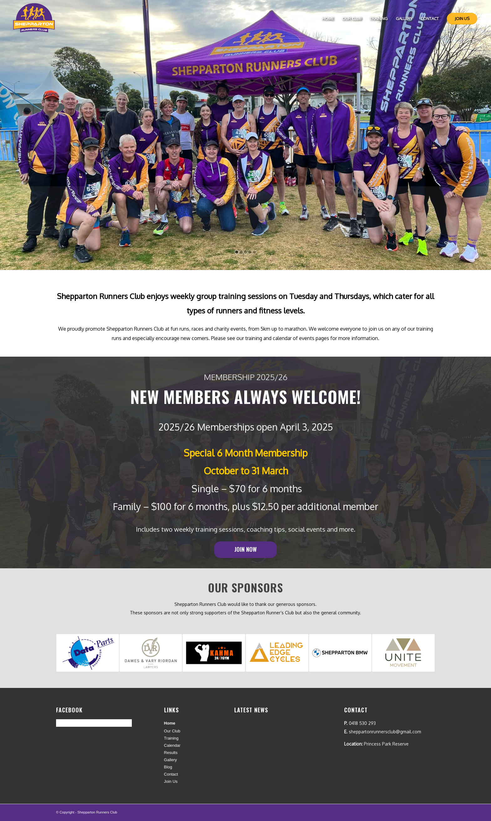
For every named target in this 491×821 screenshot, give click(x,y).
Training (171, 738)
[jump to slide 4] (250, 252)
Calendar (172, 745)
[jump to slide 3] (245, 252)
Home (169, 723)
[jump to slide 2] (241, 252)
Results (171, 752)
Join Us (171, 781)
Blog (168, 767)
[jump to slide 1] (237, 252)
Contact (171, 774)
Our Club (172, 731)
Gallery (170, 759)
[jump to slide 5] (254, 252)
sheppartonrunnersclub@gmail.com (385, 731)
